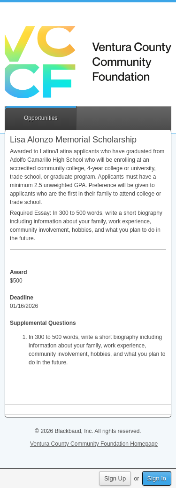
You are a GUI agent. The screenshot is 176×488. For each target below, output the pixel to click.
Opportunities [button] (40, 118)
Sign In (156, 478)
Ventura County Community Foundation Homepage (94, 444)
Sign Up (115, 478)
